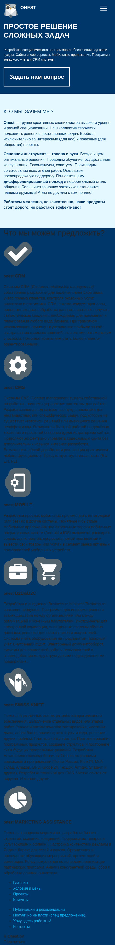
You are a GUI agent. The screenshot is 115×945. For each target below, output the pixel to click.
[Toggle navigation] (103, 8)
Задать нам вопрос (36, 77)
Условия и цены (27, 888)
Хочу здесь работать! (32, 921)
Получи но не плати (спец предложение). (49, 915)
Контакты (21, 927)
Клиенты (21, 900)
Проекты (21, 894)
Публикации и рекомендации (39, 909)
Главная (20, 883)
